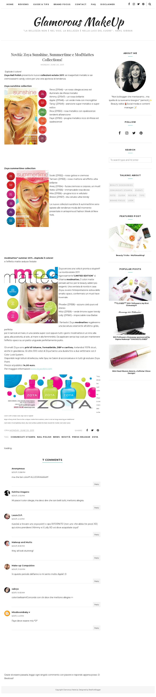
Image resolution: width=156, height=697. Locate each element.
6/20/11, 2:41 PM (18, 523)
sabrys (15, 592)
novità (66, 440)
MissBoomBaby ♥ (21, 616)
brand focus (117, 201)
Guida (122, 195)
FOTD (112, 195)
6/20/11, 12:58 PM (18, 476)
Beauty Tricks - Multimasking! (130, 255)
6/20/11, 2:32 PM (18, 499)
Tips (142, 195)
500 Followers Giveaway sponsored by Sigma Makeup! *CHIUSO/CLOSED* (131, 338)
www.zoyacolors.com (42, 372)
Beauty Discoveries (121, 185)
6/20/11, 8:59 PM (18, 549)
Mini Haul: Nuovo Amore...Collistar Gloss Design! (131, 372)
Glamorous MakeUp (78, 21)
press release (81, 440)
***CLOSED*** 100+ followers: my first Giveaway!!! (131, 304)
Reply (96, 488)
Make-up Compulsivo (23, 569)
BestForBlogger (95, 693)
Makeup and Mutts (22, 546)
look (131, 201)
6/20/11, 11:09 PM (18, 573)
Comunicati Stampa (23, 440)
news (56, 440)
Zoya (95, 440)
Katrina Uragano (20, 495)
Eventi (139, 190)
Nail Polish (44, 440)
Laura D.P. (17, 519)
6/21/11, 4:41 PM (18, 619)
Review (132, 195)
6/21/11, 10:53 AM (18, 596)
